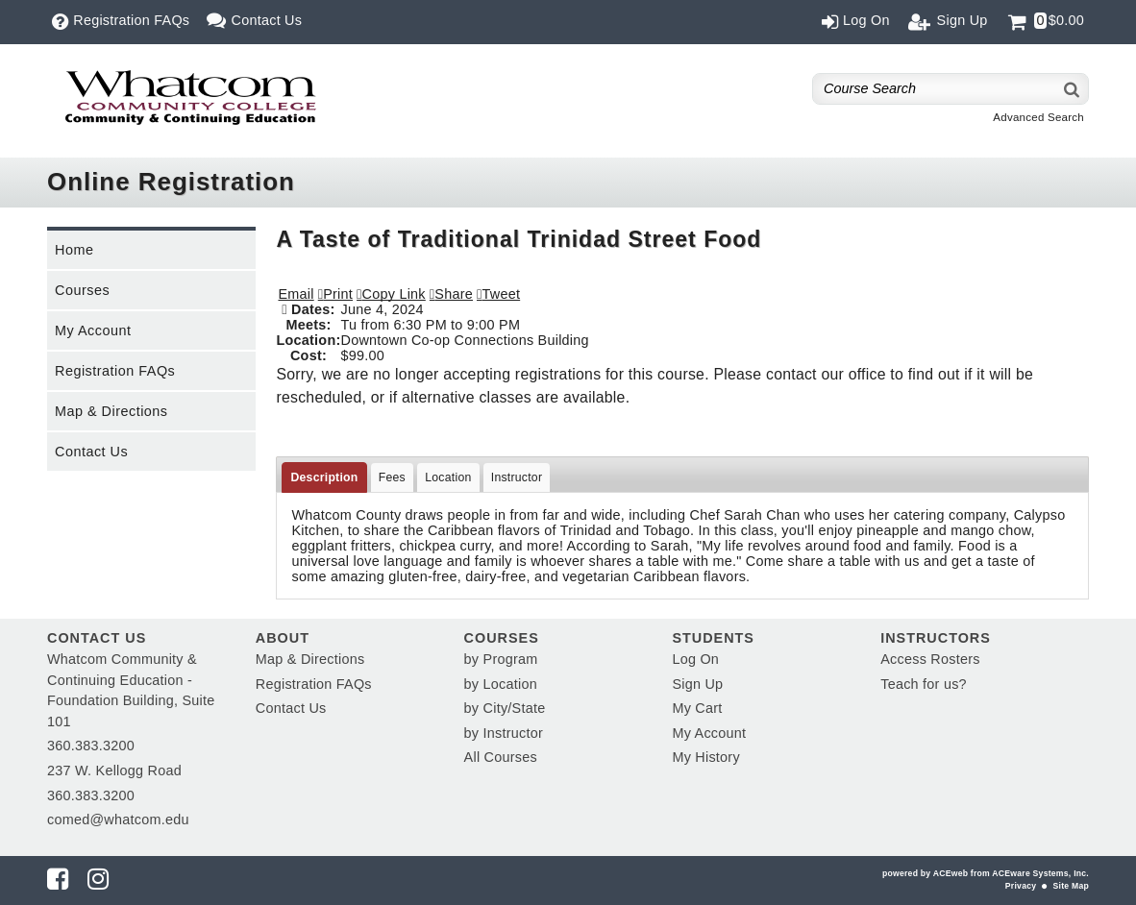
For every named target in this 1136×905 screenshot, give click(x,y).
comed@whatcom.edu (118, 819)
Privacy (1020, 886)
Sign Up (697, 684)
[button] (451, 294)
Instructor (517, 477)
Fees (392, 477)
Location (448, 477)
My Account (93, 330)
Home (74, 249)
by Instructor (503, 733)
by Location (500, 684)
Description (324, 477)
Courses (82, 290)
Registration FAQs (115, 371)
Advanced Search (1038, 117)
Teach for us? (923, 684)
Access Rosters (929, 659)
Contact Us (91, 451)
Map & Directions (111, 411)
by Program (501, 659)
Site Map (1071, 886)
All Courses (500, 757)
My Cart (697, 708)
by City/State (505, 708)
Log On (695, 659)
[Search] (1072, 89)
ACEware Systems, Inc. (1040, 873)
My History (705, 757)
